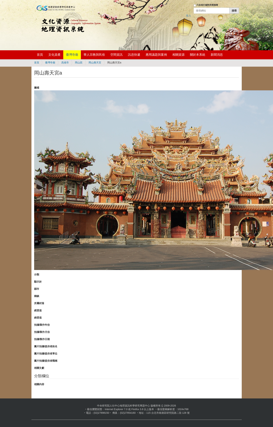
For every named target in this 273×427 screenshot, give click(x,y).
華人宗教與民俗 (94, 54)
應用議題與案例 (156, 54)
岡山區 (78, 62)
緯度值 (38, 317)
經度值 (38, 310)
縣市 (36, 288)
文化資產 (54, 54)
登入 (188, 15)
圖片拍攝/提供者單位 (46, 353)
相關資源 (178, 54)
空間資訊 (116, 54)
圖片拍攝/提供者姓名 (46, 346)
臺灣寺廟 (72, 54)
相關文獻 (39, 367)
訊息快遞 (134, 54)
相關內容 (39, 384)
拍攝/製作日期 (42, 339)
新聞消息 (217, 54)
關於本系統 (197, 54)
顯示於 (38, 281)
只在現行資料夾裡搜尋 (207, 5)
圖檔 (36, 87)
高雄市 (65, 62)
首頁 (40, 54)
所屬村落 (39, 303)
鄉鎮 (36, 296)
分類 (36, 274)
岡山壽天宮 (95, 62)
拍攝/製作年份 (42, 324)
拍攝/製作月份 (42, 332)
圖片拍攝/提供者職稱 (46, 360)
